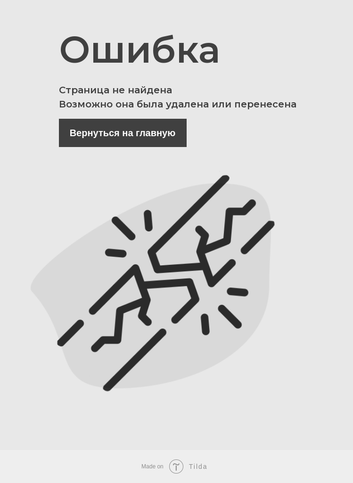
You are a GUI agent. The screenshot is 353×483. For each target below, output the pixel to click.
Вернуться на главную (123, 133)
